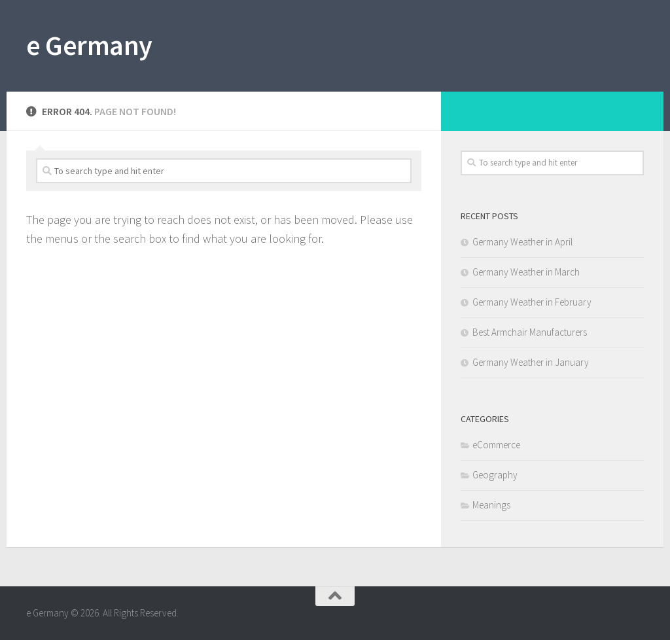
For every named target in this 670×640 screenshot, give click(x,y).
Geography (495, 475)
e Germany (89, 45)
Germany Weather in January (530, 362)
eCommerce (496, 444)
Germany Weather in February (531, 302)
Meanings (491, 505)
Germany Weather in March (526, 272)
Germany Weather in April (522, 242)
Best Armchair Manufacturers (529, 332)
